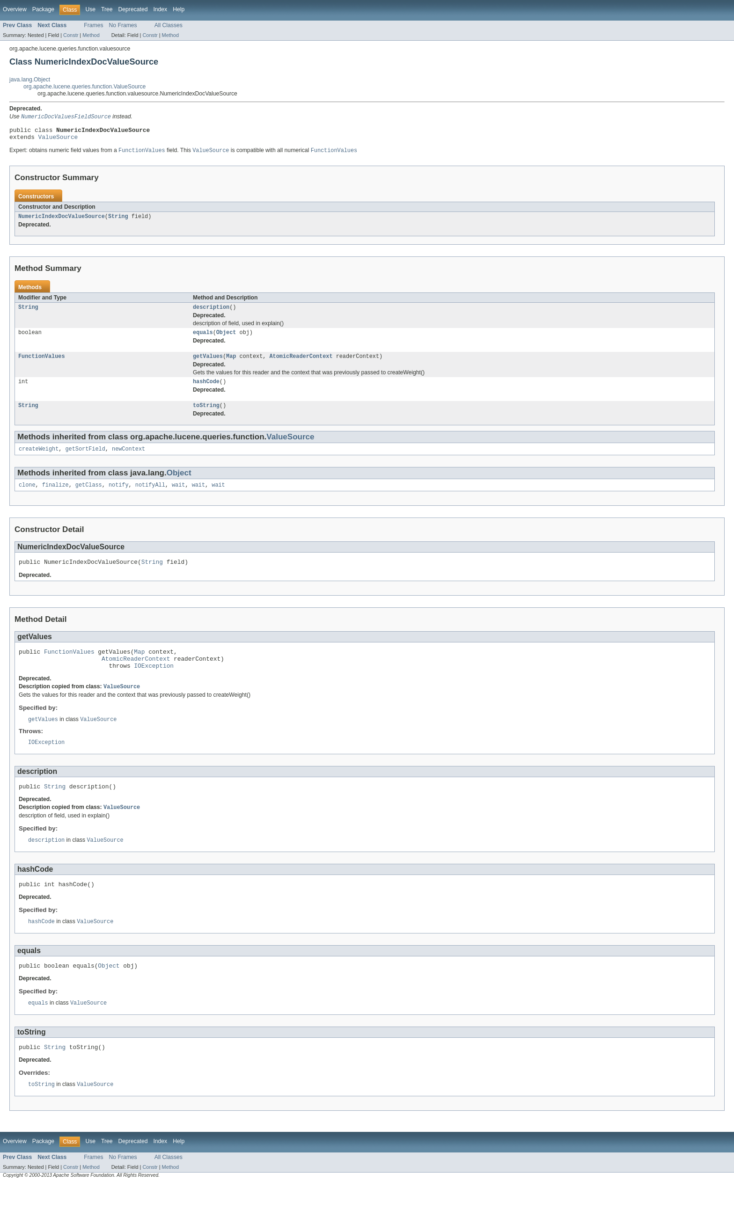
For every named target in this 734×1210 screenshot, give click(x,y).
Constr (70, 35)
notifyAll (150, 496)
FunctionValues (41, 363)
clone (27, 496)
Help (178, 9)
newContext (128, 459)
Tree (107, 9)
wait (178, 496)
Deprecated (133, 9)
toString (206, 414)
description (211, 312)
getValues (208, 363)
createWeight (39, 459)
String (118, 221)
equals (203, 339)
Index (160, 9)
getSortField (85, 459)
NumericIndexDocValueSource (61, 221)
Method (90, 35)
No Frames (123, 25)
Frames (93, 25)
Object (226, 339)
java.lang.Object (29, 79)
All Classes (168, 25)
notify (119, 496)
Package (43, 9)
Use (90, 9)
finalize (55, 496)
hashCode (206, 390)
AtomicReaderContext (300, 363)
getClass (88, 496)
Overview (15, 9)
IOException (154, 682)
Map (231, 363)
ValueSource (58, 140)
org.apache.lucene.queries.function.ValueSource (84, 86)
